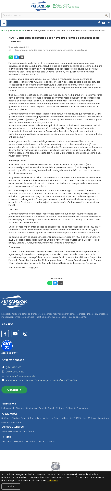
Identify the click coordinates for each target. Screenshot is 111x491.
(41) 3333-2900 (13, 367)
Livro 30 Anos (89, 418)
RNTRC (42, 441)
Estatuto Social (46, 408)
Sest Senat (28, 431)
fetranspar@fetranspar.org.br (20, 376)
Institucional (7, 408)
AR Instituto (31, 441)
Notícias (5, 418)
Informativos (34, 418)
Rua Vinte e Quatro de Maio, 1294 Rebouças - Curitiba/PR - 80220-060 (41, 380)
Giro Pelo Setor (17, 30)
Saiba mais (52, 480)
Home (4, 30)
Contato (14, 390)
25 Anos (60, 408)
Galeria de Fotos (51, 418)
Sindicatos (31, 408)
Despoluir (19, 441)
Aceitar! (11, 486)
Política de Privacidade (77, 408)
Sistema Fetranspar (11, 431)
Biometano (103, 418)
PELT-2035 (75, 418)
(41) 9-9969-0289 (15, 371)
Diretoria (20, 408)
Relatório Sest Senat (11, 422)
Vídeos (65, 418)
